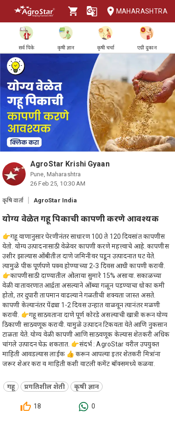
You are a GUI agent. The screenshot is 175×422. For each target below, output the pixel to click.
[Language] (92, 11)
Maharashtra (134, 11)
